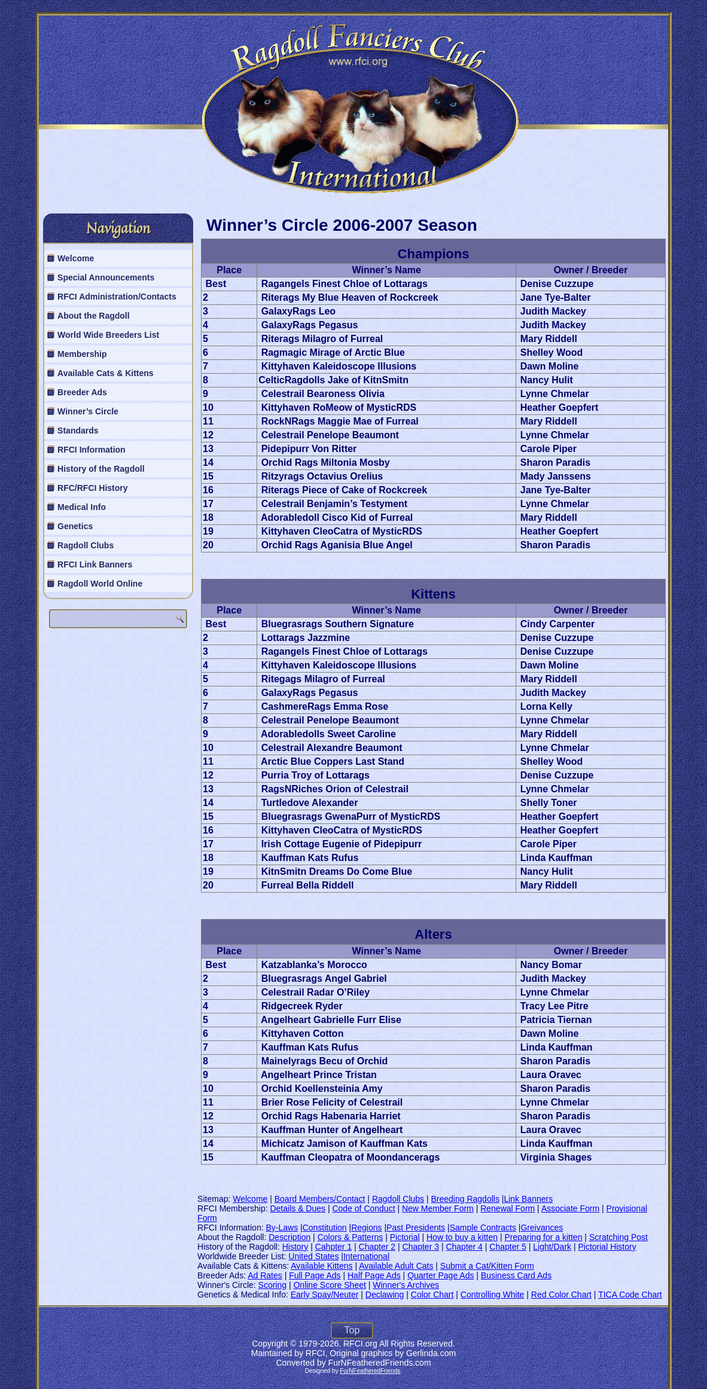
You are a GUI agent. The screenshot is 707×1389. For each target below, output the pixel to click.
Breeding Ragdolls (465, 1199)
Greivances (541, 1227)
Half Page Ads (374, 1275)
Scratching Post (618, 1237)
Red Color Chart (561, 1294)
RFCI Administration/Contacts (116, 296)
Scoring (272, 1285)
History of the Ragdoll (100, 469)
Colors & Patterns (350, 1237)
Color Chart (432, 1294)
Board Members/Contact (320, 1199)
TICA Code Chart (630, 1294)
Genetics (75, 526)
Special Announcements (105, 277)
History (295, 1246)
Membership (81, 354)
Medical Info (81, 507)
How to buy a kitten (462, 1237)
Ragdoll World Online (99, 583)
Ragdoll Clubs (85, 545)
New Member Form (438, 1208)
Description (289, 1237)
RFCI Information (91, 449)
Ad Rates (265, 1275)
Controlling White (493, 1294)
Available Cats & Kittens (105, 373)
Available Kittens (321, 1266)
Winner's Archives (406, 1285)
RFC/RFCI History (92, 488)
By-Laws (282, 1227)
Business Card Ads (516, 1275)
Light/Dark (552, 1246)
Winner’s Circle (87, 411)
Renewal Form (507, 1208)
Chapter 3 (421, 1246)
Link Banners (528, 1199)
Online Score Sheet (329, 1285)
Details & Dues (297, 1208)
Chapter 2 (377, 1246)
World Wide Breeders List (108, 335)
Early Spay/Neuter (325, 1294)
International (366, 1256)
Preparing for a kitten (543, 1237)
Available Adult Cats (396, 1266)
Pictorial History (607, 1246)
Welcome (75, 258)
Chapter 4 (464, 1246)
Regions (366, 1227)
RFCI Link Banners (94, 564)
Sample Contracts (483, 1227)
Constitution (325, 1227)
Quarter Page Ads (440, 1275)
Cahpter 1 (333, 1246)
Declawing (384, 1294)
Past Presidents (415, 1227)
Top (352, 1330)
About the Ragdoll (93, 315)
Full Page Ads (314, 1275)
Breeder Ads (82, 392)
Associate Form (570, 1208)
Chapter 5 (507, 1246)
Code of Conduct (363, 1208)
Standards (77, 430)
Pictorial (405, 1237)
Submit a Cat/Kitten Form (487, 1266)
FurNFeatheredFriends (370, 1370)
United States (313, 1256)
